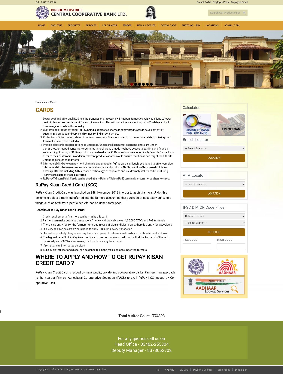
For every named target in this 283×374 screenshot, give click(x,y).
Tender (127, 25)
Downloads (168, 25)
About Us (56, 25)
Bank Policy (224, 369)
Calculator (109, 25)
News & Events (146, 25)
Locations (212, 25)
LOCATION (214, 157)
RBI (158, 369)
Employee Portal (221, 2)
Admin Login (231, 25)
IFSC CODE (190, 239)
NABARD (170, 369)
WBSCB (184, 369)
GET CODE (214, 232)
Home (41, 25)
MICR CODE (224, 239)
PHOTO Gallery (191, 25)
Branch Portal (204, 2)
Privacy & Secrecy (202, 369)
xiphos (102, 369)
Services (91, 25)
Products (74, 25)
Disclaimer (241, 369)
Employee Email (239, 2)
